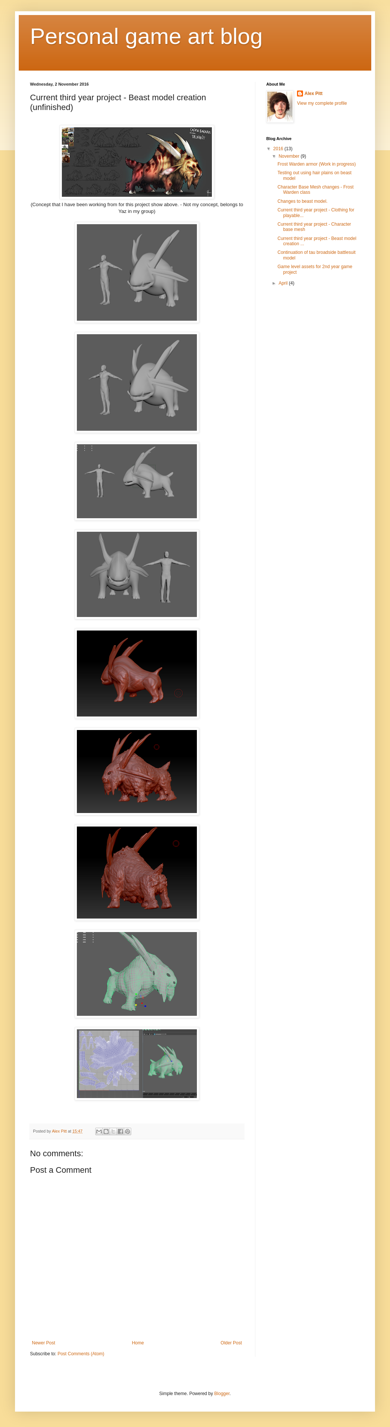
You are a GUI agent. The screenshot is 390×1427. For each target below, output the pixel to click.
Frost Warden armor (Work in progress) (317, 164)
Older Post (231, 1343)
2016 (279, 148)
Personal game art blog (146, 36)
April (284, 283)
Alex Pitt (313, 93)
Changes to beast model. (302, 201)
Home (138, 1343)
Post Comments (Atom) (80, 1353)
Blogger (222, 1393)
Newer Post (43, 1343)
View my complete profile (322, 103)
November (290, 156)
